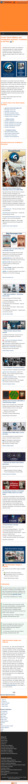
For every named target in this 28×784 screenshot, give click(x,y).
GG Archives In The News (7, 766)
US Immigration (3, 711)
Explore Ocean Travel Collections (10, 225)
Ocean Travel (3, 714)
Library (1, 729)
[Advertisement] (14, 18)
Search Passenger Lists (7, 277)
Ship (5, 271)
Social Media (4, 774)
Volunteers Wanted (5, 768)
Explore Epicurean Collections (9, 474)
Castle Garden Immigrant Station (12, 133)
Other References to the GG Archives (9, 773)
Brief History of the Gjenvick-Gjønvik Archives (11, 769)
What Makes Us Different (6, 750)
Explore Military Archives (8, 350)
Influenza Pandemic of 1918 (6, 726)
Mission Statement (5, 771)
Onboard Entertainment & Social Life (12, 216)
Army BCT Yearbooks (9, 120)
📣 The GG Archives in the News (10, 524)
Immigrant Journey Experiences (12, 136)
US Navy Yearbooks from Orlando (12, 125)
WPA (1, 724)
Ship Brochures (7, 212)
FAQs (1, 730)
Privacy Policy (5, 706)
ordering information (11, 685)
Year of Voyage (7, 267)
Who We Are (4, 738)
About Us (4, 699)
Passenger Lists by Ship (10, 111)
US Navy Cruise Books (10, 127)
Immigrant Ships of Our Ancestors (12, 114)
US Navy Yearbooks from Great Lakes (13, 122)
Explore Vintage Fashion (8, 445)
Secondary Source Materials (7, 747)
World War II (13, 346)
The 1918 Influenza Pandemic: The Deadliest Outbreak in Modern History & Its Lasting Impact (13, 492)
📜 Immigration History (10, 130)
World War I (6, 346)
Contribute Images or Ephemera (8, 760)
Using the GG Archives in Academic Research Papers (13, 764)
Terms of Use (5, 704)
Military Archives (4, 717)
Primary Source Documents (11, 135)
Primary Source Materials (7, 745)
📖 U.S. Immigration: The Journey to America (13, 367)
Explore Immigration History (8, 384)
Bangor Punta (3, 719)
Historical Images (5, 703)
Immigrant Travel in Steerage (11, 116)
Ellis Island (6, 371)
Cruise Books (7, 343)
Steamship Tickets (16, 594)
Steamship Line (8, 258)
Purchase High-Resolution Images (9, 748)
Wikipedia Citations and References (9, 753)
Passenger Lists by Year (10, 109)
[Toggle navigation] (3, 33)
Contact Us (4, 701)
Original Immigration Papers (10, 376)
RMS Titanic (3, 716)
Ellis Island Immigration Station (12, 113)
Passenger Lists (7, 208)
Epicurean (2, 722)
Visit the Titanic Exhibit (7, 314)
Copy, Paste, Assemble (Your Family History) (11, 761)
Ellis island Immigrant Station (11, 131)
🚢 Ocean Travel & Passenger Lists (13, 108)
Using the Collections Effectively (8, 763)
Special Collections (4, 727)
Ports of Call (7, 262)
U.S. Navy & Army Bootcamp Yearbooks (13, 340)
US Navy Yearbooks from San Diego (13, 124)
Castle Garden (13, 371)
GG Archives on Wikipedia (7, 751)
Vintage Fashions (4, 721)
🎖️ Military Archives (9, 119)
